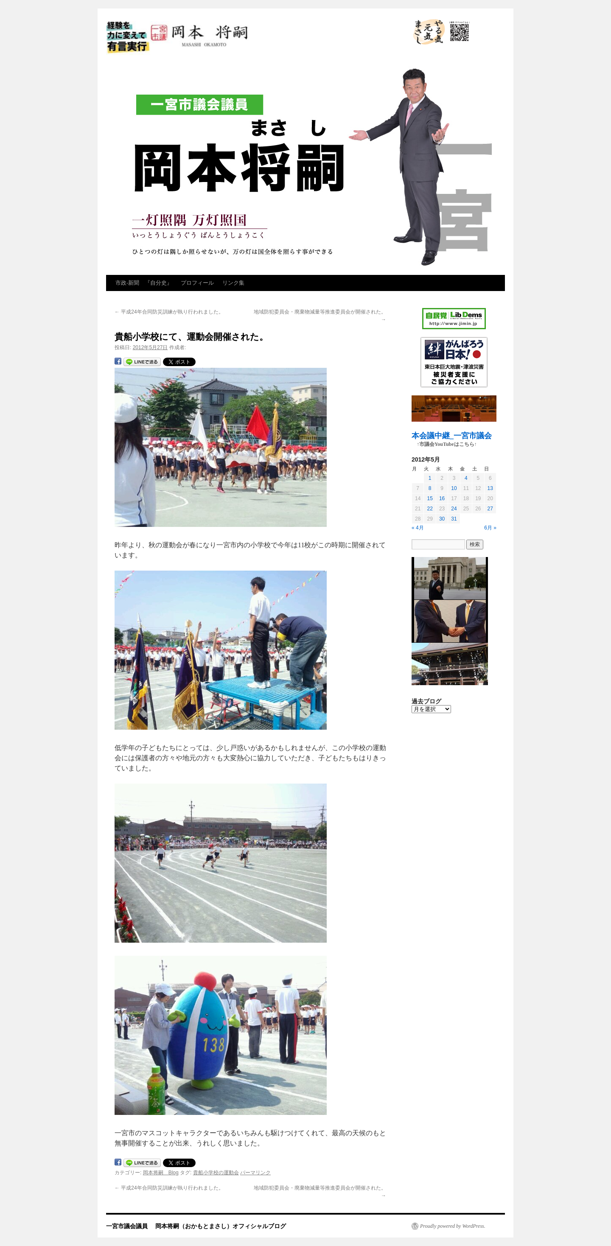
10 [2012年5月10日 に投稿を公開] (454, 488)
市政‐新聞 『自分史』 (143, 283)
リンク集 (233, 283)
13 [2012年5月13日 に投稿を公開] (490, 488)
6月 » (490, 528)
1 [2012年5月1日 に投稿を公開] (430, 478)
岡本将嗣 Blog (161, 1173)
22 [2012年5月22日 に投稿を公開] (429, 509)
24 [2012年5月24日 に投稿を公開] (454, 509)
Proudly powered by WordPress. (452, 1226)
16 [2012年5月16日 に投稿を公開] (442, 498)
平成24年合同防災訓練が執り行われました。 (169, 312)
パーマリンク (255, 1173)
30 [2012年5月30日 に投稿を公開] (442, 519)
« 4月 (418, 528)
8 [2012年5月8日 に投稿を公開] (430, 488)
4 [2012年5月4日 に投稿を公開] (466, 478)
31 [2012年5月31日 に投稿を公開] (454, 519)
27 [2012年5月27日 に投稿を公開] (490, 509)
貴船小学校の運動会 (216, 1173)
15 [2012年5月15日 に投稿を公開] (429, 498)
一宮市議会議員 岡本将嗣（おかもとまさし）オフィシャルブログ (254, 38)
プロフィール (197, 283)
